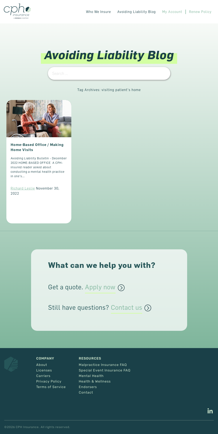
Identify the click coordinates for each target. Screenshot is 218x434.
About (41, 365)
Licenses (44, 370)
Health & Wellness (95, 381)
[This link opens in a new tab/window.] (210, 411)
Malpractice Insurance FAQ (103, 365)
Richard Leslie (23, 188)
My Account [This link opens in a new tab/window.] (172, 12)
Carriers (43, 376)
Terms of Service (51, 387)
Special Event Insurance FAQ (105, 370)
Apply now (100, 287)
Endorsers (88, 387)
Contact (86, 392)
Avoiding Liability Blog (136, 12)
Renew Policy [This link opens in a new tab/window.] (200, 12)
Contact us (126, 307)
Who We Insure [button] (98, 11)
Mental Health (91, 376)
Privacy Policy (49, 381)
